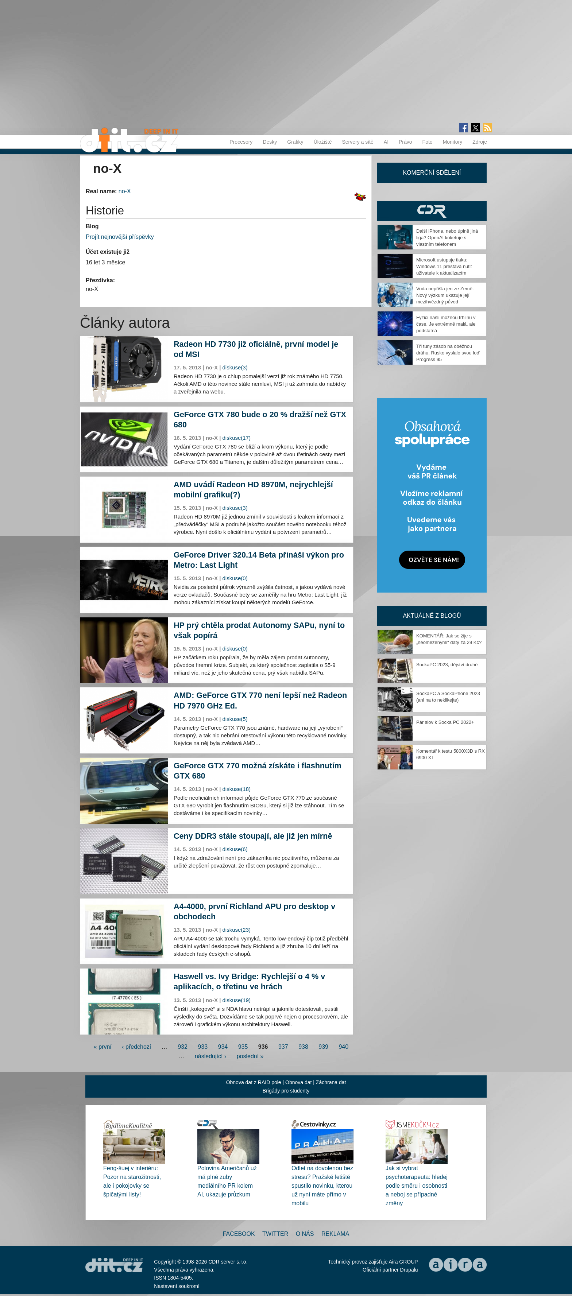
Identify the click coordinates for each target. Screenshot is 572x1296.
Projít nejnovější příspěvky (120, 237)
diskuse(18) (237, 789)
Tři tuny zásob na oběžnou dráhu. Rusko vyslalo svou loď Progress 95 (447, 353)
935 (243, 1047)
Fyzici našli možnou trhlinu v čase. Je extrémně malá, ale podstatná (446, 324)
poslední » (250, 1056)
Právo (405, 142)
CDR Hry (432, 211)
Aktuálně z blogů (432, 616)
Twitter (275, 1234)
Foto (427, 142)
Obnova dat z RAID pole (253, 1082)
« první (103, 1047)
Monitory (453, 142)
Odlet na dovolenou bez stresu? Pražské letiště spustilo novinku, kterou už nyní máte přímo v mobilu (322, 1185)
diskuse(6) (235, 849)
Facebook (239, 1234)
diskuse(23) (237, 930)
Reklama (335, 1234)
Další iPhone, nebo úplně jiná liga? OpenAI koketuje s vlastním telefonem (447, 237)
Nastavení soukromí (177, 1286)
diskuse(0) (235, 578)
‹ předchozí (136, 1047)
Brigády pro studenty (286, 1091)
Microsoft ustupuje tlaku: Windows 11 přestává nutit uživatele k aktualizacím (444, 266)
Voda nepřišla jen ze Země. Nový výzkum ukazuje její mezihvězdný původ (445, 295)
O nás (305, 1234)
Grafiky (295, 142)
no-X (125, 191)
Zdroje (479, 142)
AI (386, 142)
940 (343, 1047)
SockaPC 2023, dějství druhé (447, 664)
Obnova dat (298, 1082)
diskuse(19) (237, 1000)
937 (283, 1047)
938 (303, 1047)
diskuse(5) (235, 719)
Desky (270, 142)
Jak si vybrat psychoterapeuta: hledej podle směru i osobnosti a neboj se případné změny (417, 1185)
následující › (210, 1056)
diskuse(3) (235, 367)
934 (223, 1047)
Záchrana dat (331, 1082)
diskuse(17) (237, 438)
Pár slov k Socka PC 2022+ (445, 722)
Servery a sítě (357, 142)
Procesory (240, 142)
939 (323, 1047)
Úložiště (323, 142)
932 (183, 1047)
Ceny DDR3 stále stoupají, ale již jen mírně (253, 836)
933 (203, 1047)
